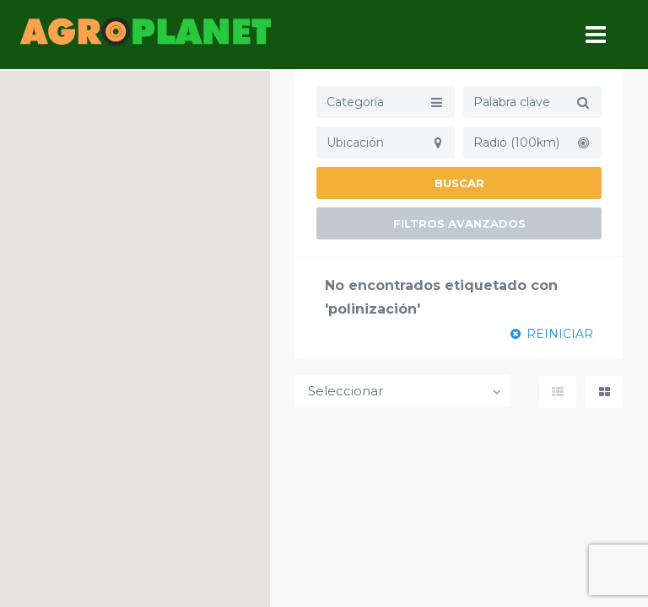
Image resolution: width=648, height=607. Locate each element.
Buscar (459, 183)
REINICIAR (551, 333)
